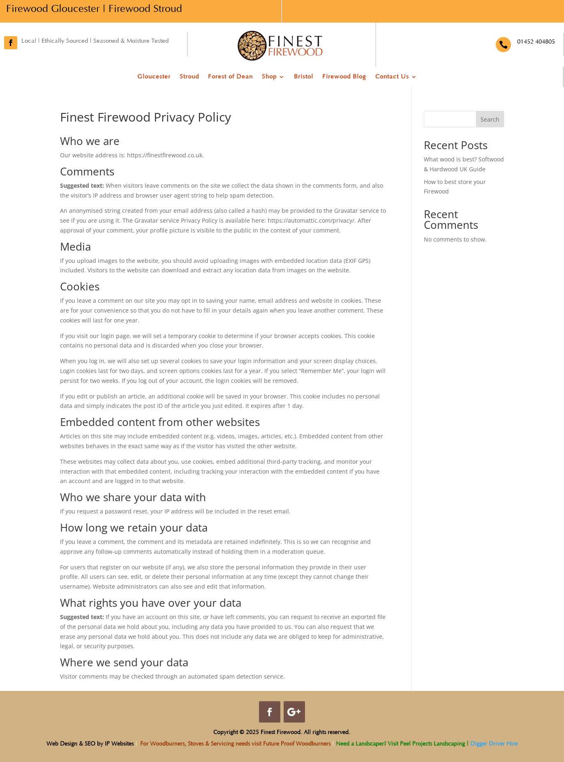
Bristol (303, 77)
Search (490, 119)
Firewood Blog (344, 77)
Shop (269, 77)
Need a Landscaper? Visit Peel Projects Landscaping (399, 744)
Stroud (189, 77)
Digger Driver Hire (494, 744)
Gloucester (154, 77)
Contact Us (392, 77)
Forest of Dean (230, 77)
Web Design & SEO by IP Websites (90, 744)
